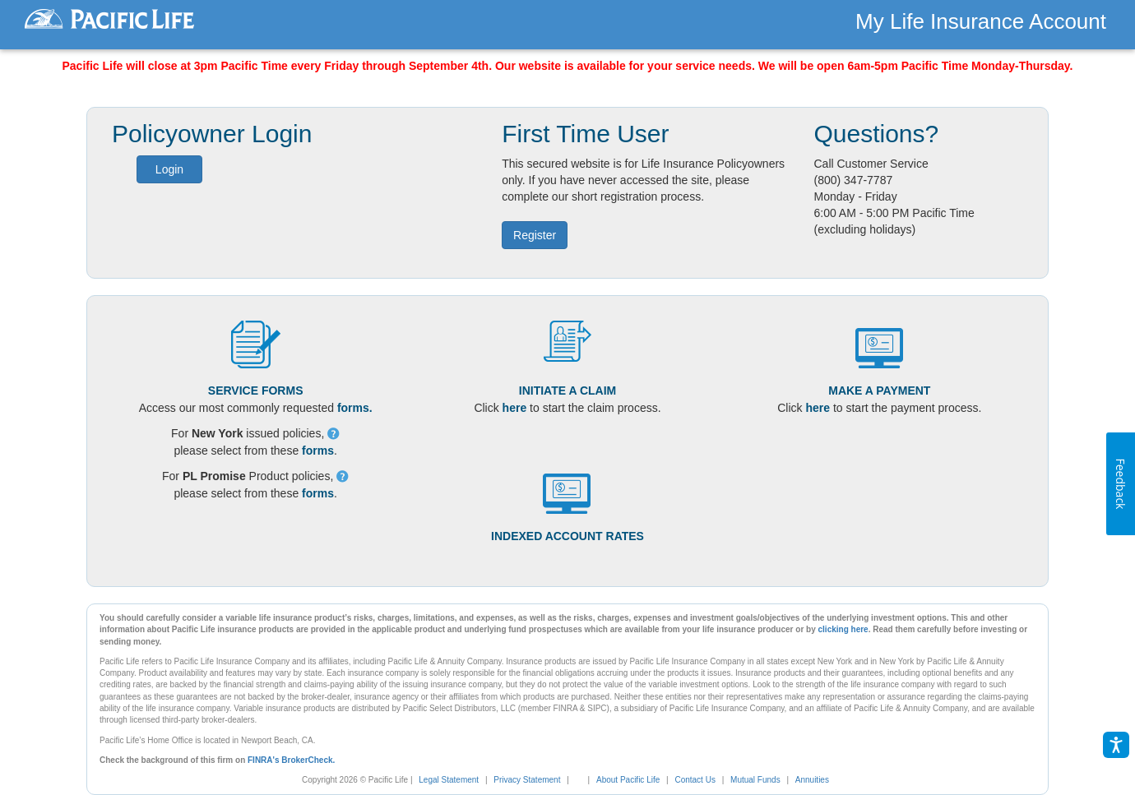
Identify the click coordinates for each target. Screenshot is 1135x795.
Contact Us (694, 779)
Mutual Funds (755, 779)
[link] (584, 779)
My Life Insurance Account (980, 21)
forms (318, 450)
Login (169, 169)
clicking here (843, 629)
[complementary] (576, 779)
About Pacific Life (628, 779)
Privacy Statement (526, 779)
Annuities (812, 779)
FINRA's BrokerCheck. (291, 760)
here (515, 407)
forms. (355, 407)
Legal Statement (449, 779)
